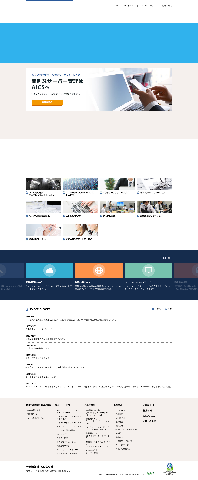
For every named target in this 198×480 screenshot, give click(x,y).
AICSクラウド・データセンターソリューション (68, 411)
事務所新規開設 (50, 157)
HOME (116, 6)
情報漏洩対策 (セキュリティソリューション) (97, 435)
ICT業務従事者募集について (38, 348)
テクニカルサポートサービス (80, 233)
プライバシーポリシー (148, 6)
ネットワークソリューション (117, 187)
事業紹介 (119, 437)
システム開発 (117, 210)
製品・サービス (62, 18)
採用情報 (160, 18)
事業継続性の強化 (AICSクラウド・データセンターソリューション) (98, 412)
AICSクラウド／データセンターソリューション (43, 187)
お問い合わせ (167, 6)
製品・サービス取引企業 (67, 453)
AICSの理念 (120, 418)
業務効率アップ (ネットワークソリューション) (97, 421)
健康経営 (119, 422)
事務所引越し (99, 157)
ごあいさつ (120, 410)
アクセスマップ (122, 445)
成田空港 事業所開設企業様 (38, 18)
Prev (25, 90)
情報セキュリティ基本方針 (127, 429)
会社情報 (136, 18)
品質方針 (119, 426)
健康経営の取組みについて (38, 358)
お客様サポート (111, 18)
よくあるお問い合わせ (147, 157)
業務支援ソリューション (154, 210)
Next (172, 90)
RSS (168, 309)
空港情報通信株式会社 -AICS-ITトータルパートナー (49, 7)
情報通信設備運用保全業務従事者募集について (47, 339)
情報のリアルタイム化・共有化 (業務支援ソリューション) (98, 444)
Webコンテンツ (63, 434)
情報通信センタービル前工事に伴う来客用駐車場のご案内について (56, 367)
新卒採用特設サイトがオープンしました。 (45, 329)
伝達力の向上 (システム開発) (92, 451)
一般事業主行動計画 (124, 441)
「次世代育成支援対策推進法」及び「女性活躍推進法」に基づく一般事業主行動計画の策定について (71, 320)
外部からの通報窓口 (124, 449)
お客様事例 (87, 18)
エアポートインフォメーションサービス (80, 187)
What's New (149, 416)
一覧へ (167, 258)
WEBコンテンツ (80, 210)
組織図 (118, 433)
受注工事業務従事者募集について (41, 377)
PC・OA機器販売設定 (43, 210)
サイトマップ (129, 6)
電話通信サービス (43, 233)
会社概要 (119, 414)
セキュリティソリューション (154, 187)
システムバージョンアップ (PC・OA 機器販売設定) (97, 428)
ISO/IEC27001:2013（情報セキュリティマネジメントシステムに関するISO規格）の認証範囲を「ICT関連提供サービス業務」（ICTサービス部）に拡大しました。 (99, 386)
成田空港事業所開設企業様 (39, 405)
